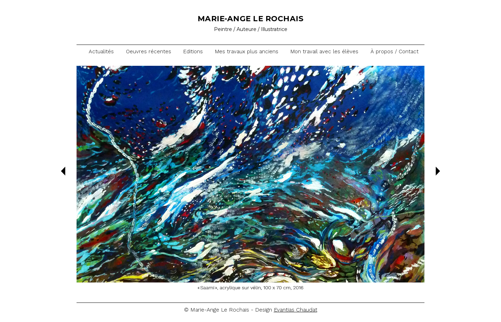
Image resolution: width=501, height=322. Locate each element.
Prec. (63, 171)
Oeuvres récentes (148, 51)
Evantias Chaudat (295, 309)
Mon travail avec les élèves (324, 51)
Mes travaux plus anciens (246, 51)
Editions (193, 51)
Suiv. (438, 171)
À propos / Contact (395, 51)
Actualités (101, 51)
